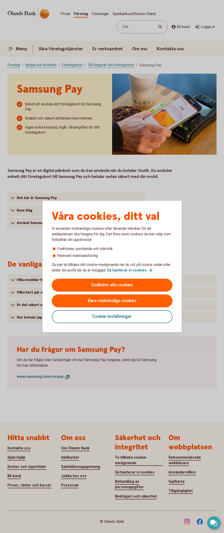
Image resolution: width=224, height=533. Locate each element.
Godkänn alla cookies (112, 285)
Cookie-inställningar (112, 316)
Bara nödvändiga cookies (112, 301)
